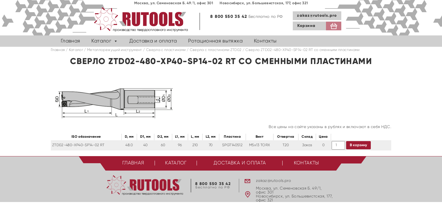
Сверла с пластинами (166, 50)
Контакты (265, 41)
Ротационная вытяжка (215, 41)
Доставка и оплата (153, 41)
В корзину (358, 145)
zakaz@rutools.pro (317, 16)
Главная (70, 41)
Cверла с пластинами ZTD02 (216, 50)
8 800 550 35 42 (228, 16)
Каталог (101, 41)
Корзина (306, 26)
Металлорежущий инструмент (114, 50)
